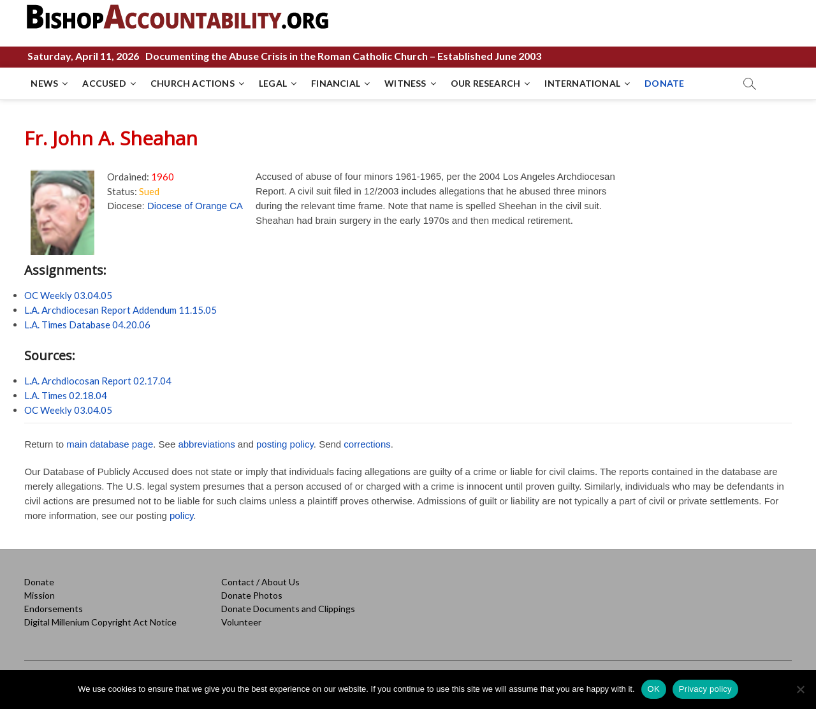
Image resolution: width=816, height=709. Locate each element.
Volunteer (241, 622)
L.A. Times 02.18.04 (65, 395)
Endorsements (53, 608)
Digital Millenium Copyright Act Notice (100, 622)
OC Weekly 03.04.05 (68, 295)
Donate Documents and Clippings (288, 608)
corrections (367, 444)
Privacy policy (705, 689)
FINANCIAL (335, 83)
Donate (39, 581)
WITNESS (405, 83)
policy (181, 515)
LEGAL (273, 83)
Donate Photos (251, 595)
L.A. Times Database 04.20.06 (87, 324)
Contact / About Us (260, 581)
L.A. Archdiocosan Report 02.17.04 (97, 380)
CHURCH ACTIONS (192, 83)
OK (654, 689)
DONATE (664, 83)
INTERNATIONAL (582, 83)
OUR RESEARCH (485, 83)
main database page (109, 444)
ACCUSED (104, 83)
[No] (800, 689)
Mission (39, 595)
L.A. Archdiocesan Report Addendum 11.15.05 (120, 310)
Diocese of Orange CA (195, 205)
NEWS (44, 83)
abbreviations (206, 444)
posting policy (285, 444)
